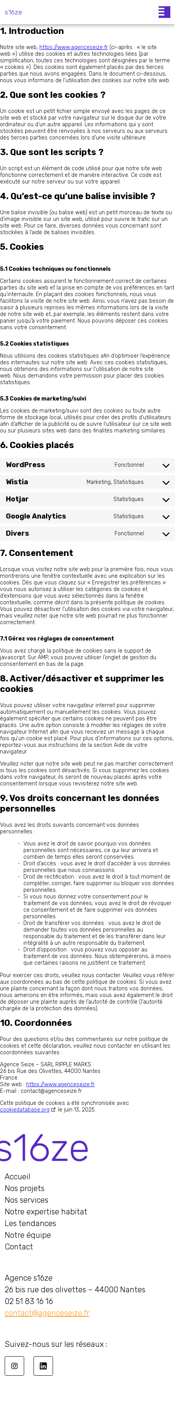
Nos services (26, 1200)
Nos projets (24, 1188)
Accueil (17, 1176)
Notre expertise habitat (46, 1211)
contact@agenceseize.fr (47, 1313)
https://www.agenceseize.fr (73, 47)
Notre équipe (28, 1235)
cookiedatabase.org (24, 1109)
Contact (19, 1246)
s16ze (13, 12)
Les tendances (30, 1223)
